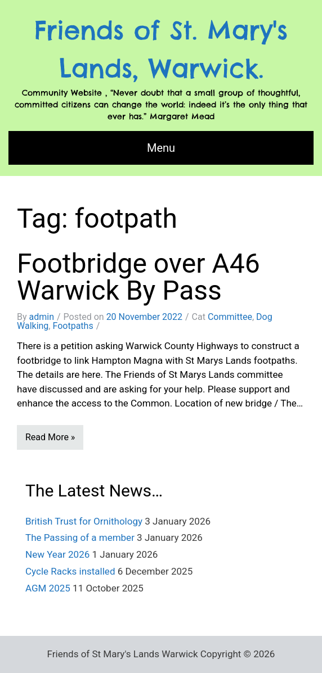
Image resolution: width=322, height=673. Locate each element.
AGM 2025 (47, 588)
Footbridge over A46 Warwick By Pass (138, 276)
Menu (161, 148)
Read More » (50, 437)
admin (41, 316)
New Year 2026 (57, 554)
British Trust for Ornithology (83, 521)
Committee (230, 316)
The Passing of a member (80, 537)
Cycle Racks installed (70, 571)
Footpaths (72, 325)
